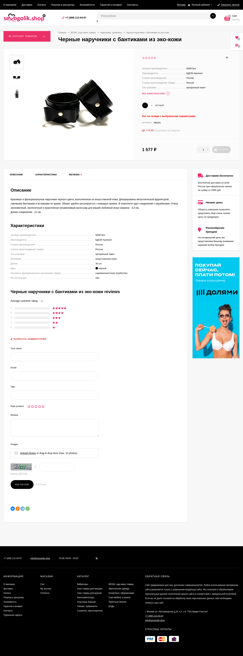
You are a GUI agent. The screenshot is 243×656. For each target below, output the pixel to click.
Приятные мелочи (117, 602)
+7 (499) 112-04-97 (75, 17)
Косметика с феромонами (121, 593)
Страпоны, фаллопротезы (90, 610)
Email (13, 367)
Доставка (27, 4)
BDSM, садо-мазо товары (83, 32)
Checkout (44, 593)
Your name (16, 348)
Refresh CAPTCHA (19, 474)
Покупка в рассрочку (63, 4)
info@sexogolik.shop (40, 558)
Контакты (132, 4)
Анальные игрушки (86, 602)
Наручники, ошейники (111, 32)
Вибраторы (82, 584)
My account (45, 588)
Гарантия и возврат (111, 4)
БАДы (112, 606)
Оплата (41, 4)
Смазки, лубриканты (87, 606)
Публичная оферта (13, 615)
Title (13, 386)
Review (14, 415)
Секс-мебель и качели (119, 597)
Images (14, 444)
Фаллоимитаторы (85, 597)
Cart (42, 584)
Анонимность (87, 4)
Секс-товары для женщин (89, 588)
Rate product (17, 406)
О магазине (9, 4)
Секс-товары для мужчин (89, 593)
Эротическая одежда (119, 588)
